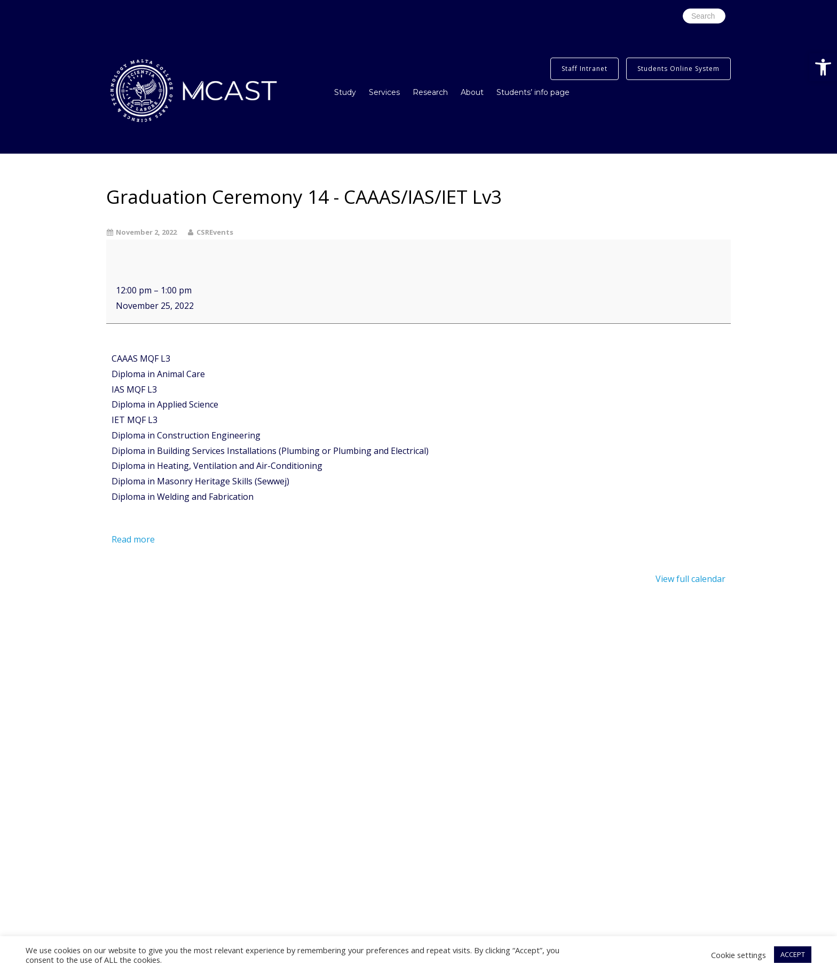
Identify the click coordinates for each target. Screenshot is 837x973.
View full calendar (690, 579)
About (472, 92)
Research (430, 92)
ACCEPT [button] (792, 954)
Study (345, 92)
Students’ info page (533, 92)
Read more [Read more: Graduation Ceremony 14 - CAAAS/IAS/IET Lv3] (133, 539)
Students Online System (678, 68)
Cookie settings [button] (738, 955)
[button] (823, 67)
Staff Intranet (584, 68)
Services (384, 92)
